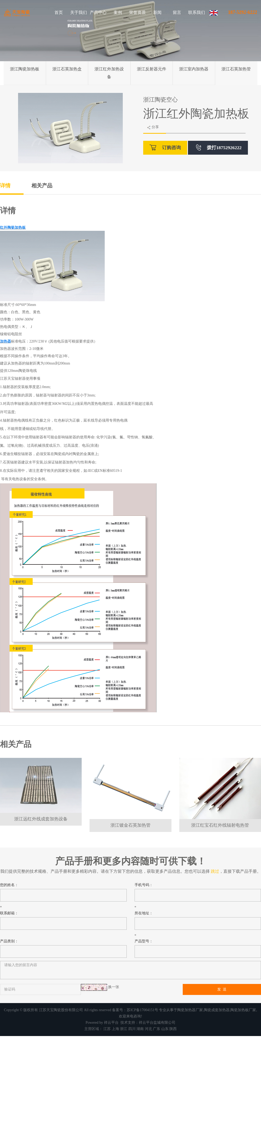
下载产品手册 (244, 871)
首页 (58, 12)
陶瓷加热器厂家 (190, 1010)
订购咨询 (165, 148)
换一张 (113, 987)
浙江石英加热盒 (67, 69)
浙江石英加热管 (236, 69)
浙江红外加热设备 (109, 73)
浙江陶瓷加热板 (24, 69)
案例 (118, 12)
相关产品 (41, 185)
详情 (5, 185)
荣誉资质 (137, 12)
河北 (148, 1029)
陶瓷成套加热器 (217, 1010)
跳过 (215, 871)
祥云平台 (111, 1023)
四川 (132, 1029)
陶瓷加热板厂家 (243, 1010)
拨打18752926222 (219, 148)
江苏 (107, 1029)
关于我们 (78, 12)
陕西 (173, 1029)
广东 (156, 1029)
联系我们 (196, 12)
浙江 (123, 1029)
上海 (115, 1029)
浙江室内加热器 (193, 69)
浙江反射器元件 (151, 69)
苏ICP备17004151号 (142, 1010)
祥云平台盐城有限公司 (157, 1023)
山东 (165, 1029)
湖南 (140, 1029)
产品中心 (98, 12)
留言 (177, 12)
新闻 (157, 12)
